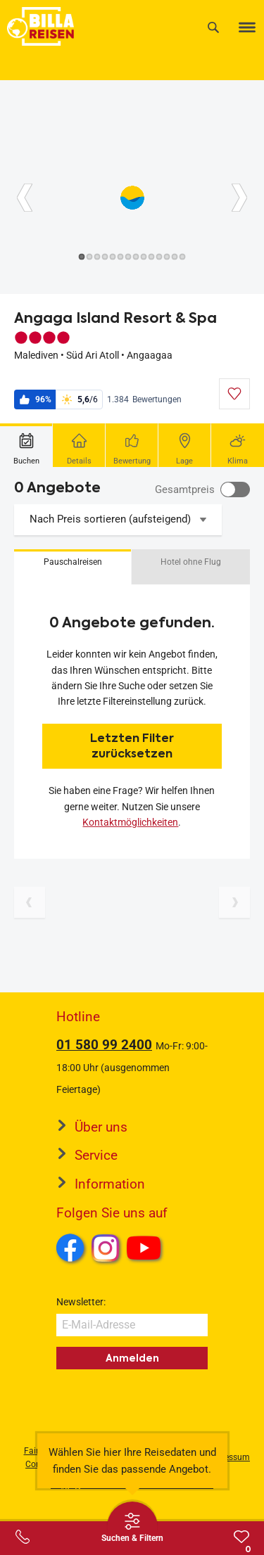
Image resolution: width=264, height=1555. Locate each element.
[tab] (26, 445)
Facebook (70, 1248)
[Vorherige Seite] (29, 902)
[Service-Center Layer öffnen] (22, 1536)
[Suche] (213, 27)
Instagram (106, 1248)
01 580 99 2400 (104, 1045)
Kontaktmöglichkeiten (130, 822)
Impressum (228, 1457)
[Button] (24, 198)
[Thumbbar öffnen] (132, 1527)
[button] (72, 566)
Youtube (146, 1250)
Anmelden (132, 1358)
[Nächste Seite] (234, 902)
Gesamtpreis (185, 489)
